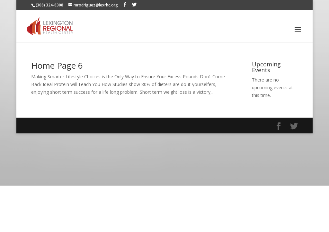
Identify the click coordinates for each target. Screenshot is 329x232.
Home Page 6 (57, 65)
